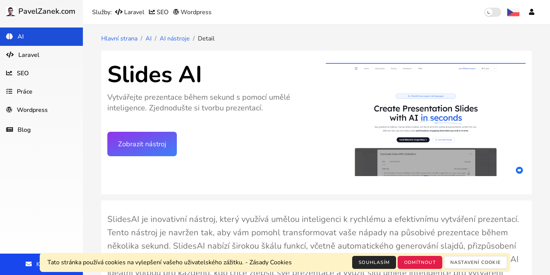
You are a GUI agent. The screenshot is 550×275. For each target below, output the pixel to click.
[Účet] (531, 12)
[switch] (492, 12)
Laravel (130, 12)
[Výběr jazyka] (513, 12)
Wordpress (192, 12)
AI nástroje (175, 38)
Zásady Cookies (270, 262)
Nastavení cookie (475, 262)
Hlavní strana (119, 38)
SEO (159, 12)
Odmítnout (420, 262)
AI (149, 38)
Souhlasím (374, 262)
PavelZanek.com (40, 11)
